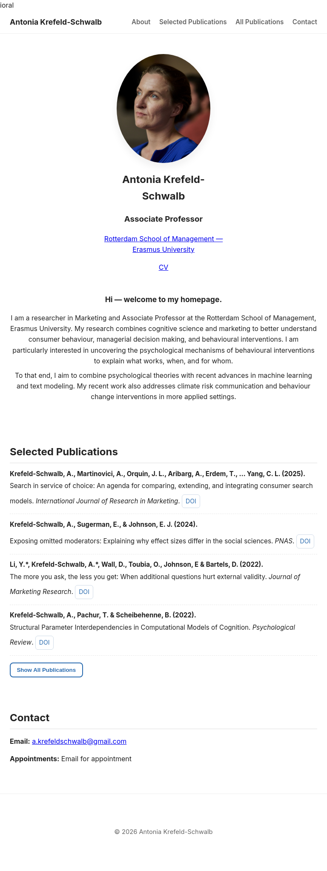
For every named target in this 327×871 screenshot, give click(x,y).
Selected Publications (193, 22)
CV (164, 267)
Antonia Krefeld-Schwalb (56, 21)
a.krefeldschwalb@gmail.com (79, 741)
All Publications (259, 22)
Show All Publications (46, 670)
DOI (191, 501)
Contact (305, 22)
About (141, 22)
